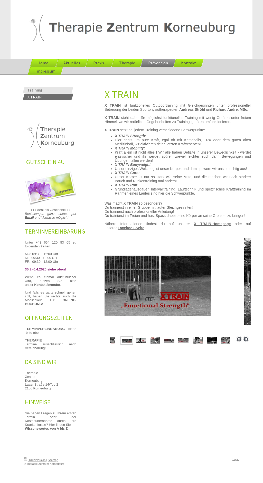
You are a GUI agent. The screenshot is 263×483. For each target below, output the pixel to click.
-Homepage (212, 224)
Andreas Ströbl (192, 109)
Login (235, 459)
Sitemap (53, 459)
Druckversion (35, 459)
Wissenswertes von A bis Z (46, 428)
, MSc (242, 109)
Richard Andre (225, 109)
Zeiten (45, 246)
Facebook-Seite (131, 228)
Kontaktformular (47, 285)
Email (29, 217)
